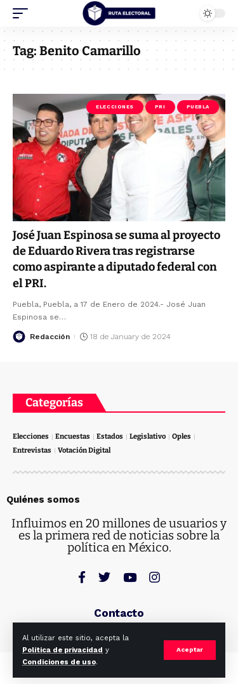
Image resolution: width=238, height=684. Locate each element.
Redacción (50, 336)
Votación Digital (84, 450)
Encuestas (72, 436)
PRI (160, 107)
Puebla (198, 107)
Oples (181, 436)
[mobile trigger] (23, 13)
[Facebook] (82, 577)
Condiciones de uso (59, 662)
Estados (109, 436)
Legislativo (147, 436)
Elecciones (115, 107)
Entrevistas (32, 450)
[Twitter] (104, 577)
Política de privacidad (62, 650)
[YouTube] (130, 577)
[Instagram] (154, 577)
